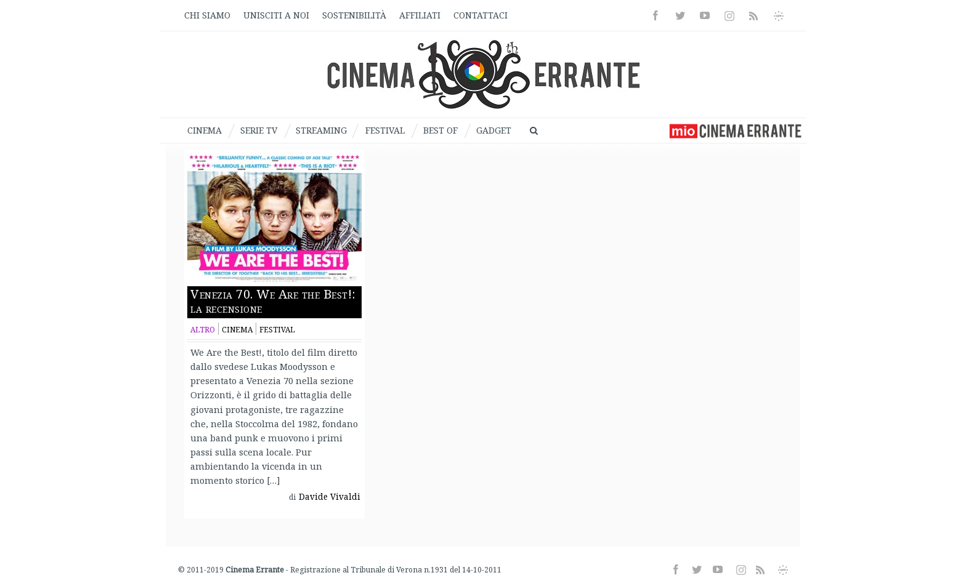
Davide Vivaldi (329, 496)
